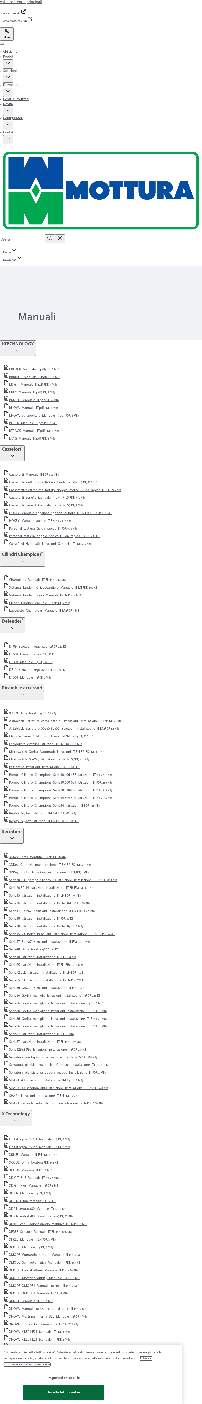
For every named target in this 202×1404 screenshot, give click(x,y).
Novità (8, 104)
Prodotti (9, 57)
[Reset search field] (60, 238)
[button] (8, 64)
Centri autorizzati (16, 99)
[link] (15, 13)
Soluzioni (10, 71)
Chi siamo (10, 52)
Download (10, 85)
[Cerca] (50, 238)
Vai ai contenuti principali (21, 2)
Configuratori (13, 118)
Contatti (9, 132)
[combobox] (22, 240)
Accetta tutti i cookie (64, 1395)
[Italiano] (7, 34)
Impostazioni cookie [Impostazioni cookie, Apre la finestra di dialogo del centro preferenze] (64, 1380)
